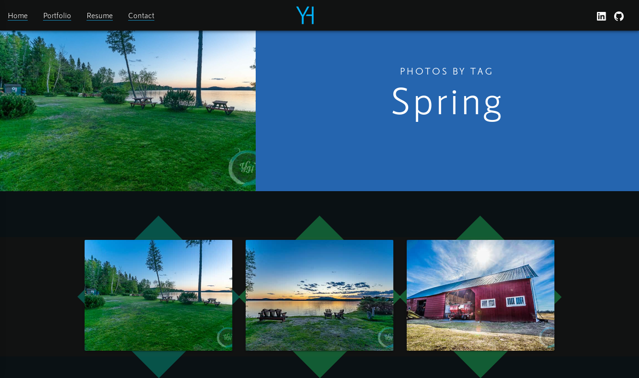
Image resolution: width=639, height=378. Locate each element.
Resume (100, 15)
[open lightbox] (158, 295)
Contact (141, 15)
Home (18, 15)
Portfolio (57, 15)
